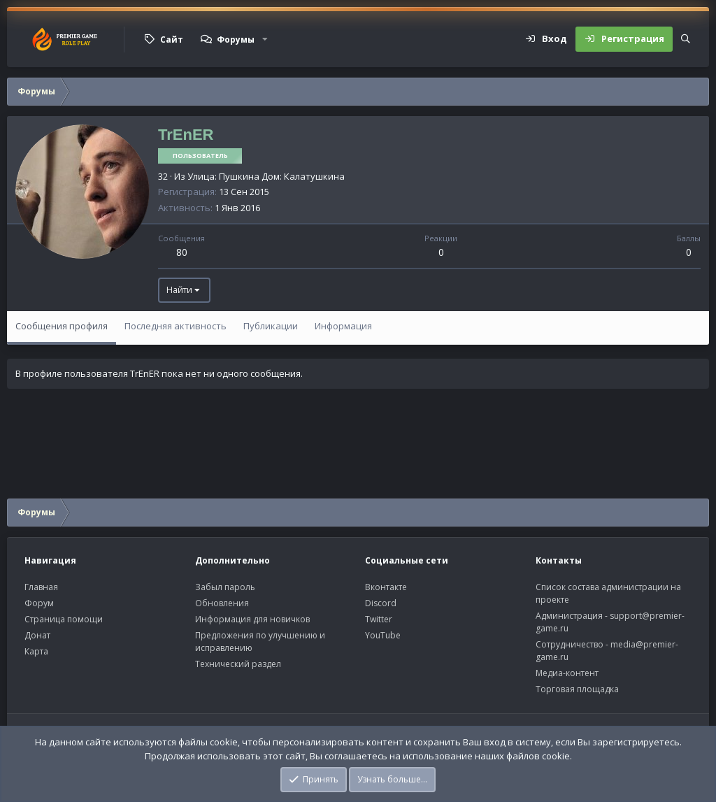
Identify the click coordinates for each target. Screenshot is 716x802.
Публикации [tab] (270, 326)
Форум (39, 603)
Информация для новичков (252, 619)
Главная (41, 587)
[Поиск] (686, 39)
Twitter (378, 619)
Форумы (236, 39)
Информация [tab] (343, 326)
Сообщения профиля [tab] (61, 326)
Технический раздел (238, 664)
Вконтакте (386, 587)
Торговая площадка (577, 689)
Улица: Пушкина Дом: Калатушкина (266, 176)
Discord (380, 603)
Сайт (171, 39)
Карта (36, 651)
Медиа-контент (567, 673)
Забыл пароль (225, 587)
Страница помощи (63, 619)
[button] (265, 39)
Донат (37, 635)
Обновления (222, 603)
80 (181, 252)
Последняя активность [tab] (175, 326)
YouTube (383, 635)
